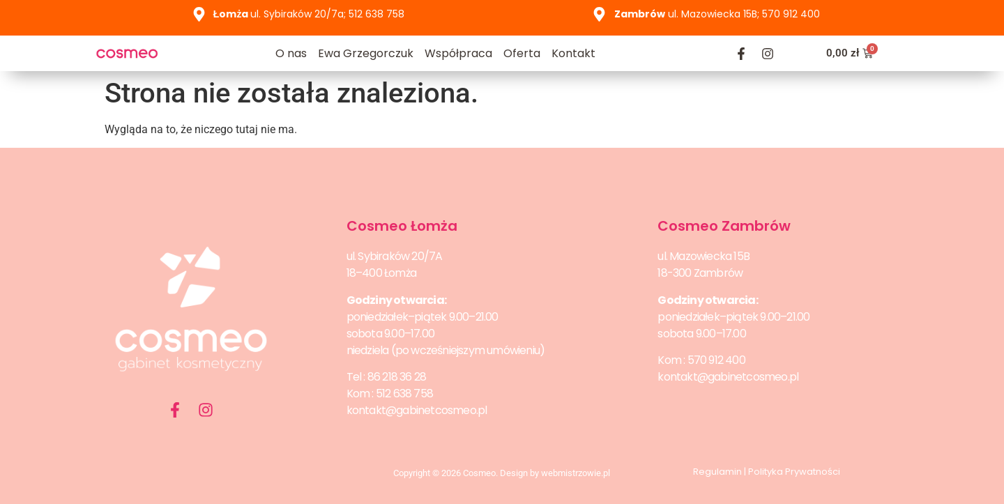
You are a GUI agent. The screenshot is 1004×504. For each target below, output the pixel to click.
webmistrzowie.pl (575, 473)
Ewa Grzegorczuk (365, 53)
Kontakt (573, 53)
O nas (291, 53)
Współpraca (458, 53)
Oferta (521, 53)
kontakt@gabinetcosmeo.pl (417, 410)
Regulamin (717, 471)
